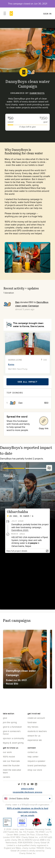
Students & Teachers (37, 731)
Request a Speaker (36, 761)
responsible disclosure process (27, 792)
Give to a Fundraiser (12, 726)
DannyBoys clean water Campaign (31, 304)
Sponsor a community (13, 738)
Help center (33, 756)
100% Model (9, 756)
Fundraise (32, 722)
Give (5, 717)
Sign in (47, 13)
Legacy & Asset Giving (13, 742)
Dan (17, 302)
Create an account (36, 717)
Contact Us (33, 752)
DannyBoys (37, 93)
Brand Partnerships (37, 765)
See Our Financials (11, 761)
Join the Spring (10, 722)
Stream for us (34, 735)
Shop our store (35, 769)
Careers (6, 776)
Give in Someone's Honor (12, 732)
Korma (11, 364)
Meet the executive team (12, 771)
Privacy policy (27, 788)
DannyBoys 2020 (20, 530)
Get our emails (27, 815)
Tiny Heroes (33, 726)
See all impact (27, 381)
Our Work (7, 752)
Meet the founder (11, 765)
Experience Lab (35, 740)
